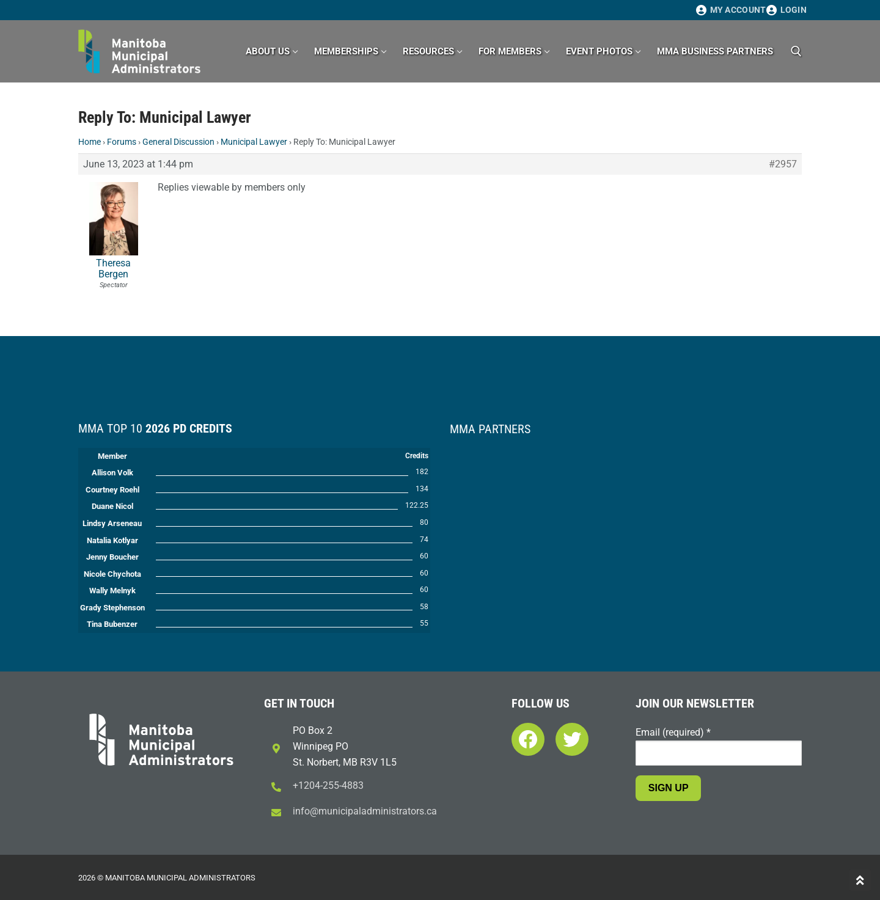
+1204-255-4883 (328, 785)
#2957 (783, 164)
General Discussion (178, 142)
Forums (121, 142)
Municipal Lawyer (254, 142)
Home (89, 142)
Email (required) (673, 732)
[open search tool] (796, 51)
